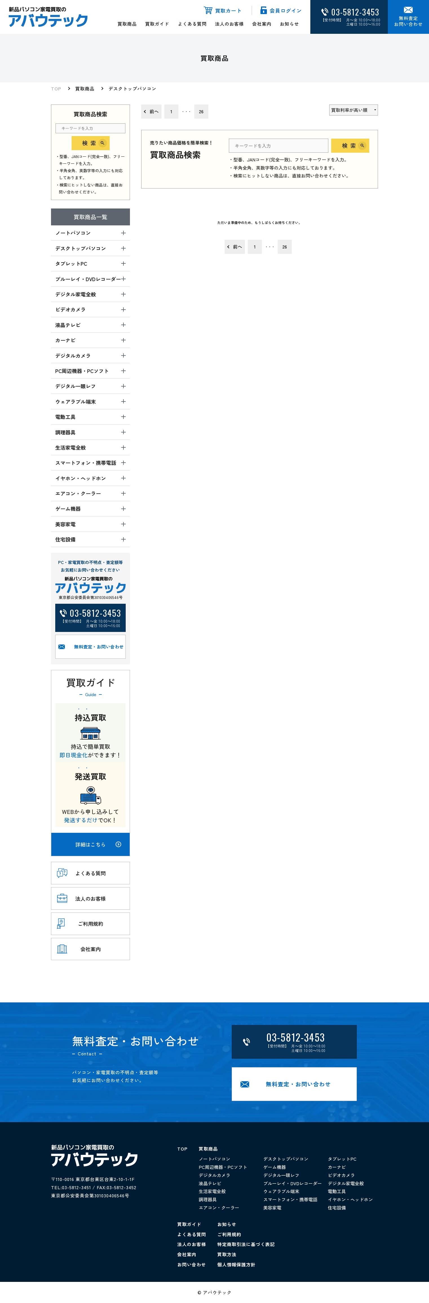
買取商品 (127, 23)
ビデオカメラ (341, 1175)
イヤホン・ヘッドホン (350, 1199)
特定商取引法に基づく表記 (246, 1244)
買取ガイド (157, 23)
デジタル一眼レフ (281, 1175)
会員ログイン (286, 10)
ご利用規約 (229, 1234)
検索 (90, 143)
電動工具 (337, 1191)
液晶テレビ (210, 1183)
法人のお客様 (229, 23)
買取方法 (226, 1254)
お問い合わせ (191, 1264)
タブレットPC (342, 1159)
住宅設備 (337, 1207)
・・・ (186, 111)
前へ (154, 111)
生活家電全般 (212, 1191)
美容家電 (272, 1207)
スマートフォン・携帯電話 (290, 1199)
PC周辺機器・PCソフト (223, 1167)
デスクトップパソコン (132, 88)
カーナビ (337, 1167)
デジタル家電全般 (346, 1183)
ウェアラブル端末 (281, 1191)
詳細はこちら (98, 844)
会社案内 (261, 23)
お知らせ (289, 23)
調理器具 (208, 1199)
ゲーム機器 (274, 1167)
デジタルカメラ (214, 1175)
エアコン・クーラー (219, 1207)
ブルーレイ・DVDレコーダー (292, 1183)
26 (201, 111)
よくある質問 (192, 23)
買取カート (228, 10)
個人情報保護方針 (236, 1264)
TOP (56, 88)
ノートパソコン (214, 1159)
